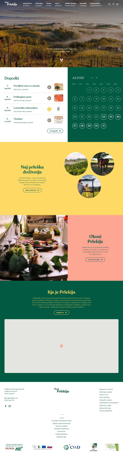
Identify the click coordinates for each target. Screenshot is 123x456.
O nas (61, 418)
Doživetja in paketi (105, 392)
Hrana (48, 4)
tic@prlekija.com (12, 398)
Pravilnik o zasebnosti (61, 429)
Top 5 (58, 4)
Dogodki (83, 4)
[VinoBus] (34, 119)
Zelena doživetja (105, 408)
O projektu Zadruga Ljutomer (62, 421)
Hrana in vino (103, 395)
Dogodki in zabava (105, 400)
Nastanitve (27, 4)
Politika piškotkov (61, 434)
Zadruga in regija (105, 405)
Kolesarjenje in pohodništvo (108, 403)
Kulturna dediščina (105, 411)
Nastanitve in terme (106, 389)
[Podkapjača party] (34, 97)
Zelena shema (70, 4)
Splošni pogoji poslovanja (61, 423)
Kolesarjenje (95, 4)
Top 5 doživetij (104, 397)
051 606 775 (10, 400)
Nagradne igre (61, 437)
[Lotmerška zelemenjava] (34, 108)
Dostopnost (61, 431)
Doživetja (39, 4)
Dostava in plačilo (61, 426)
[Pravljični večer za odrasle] (34, 87)
